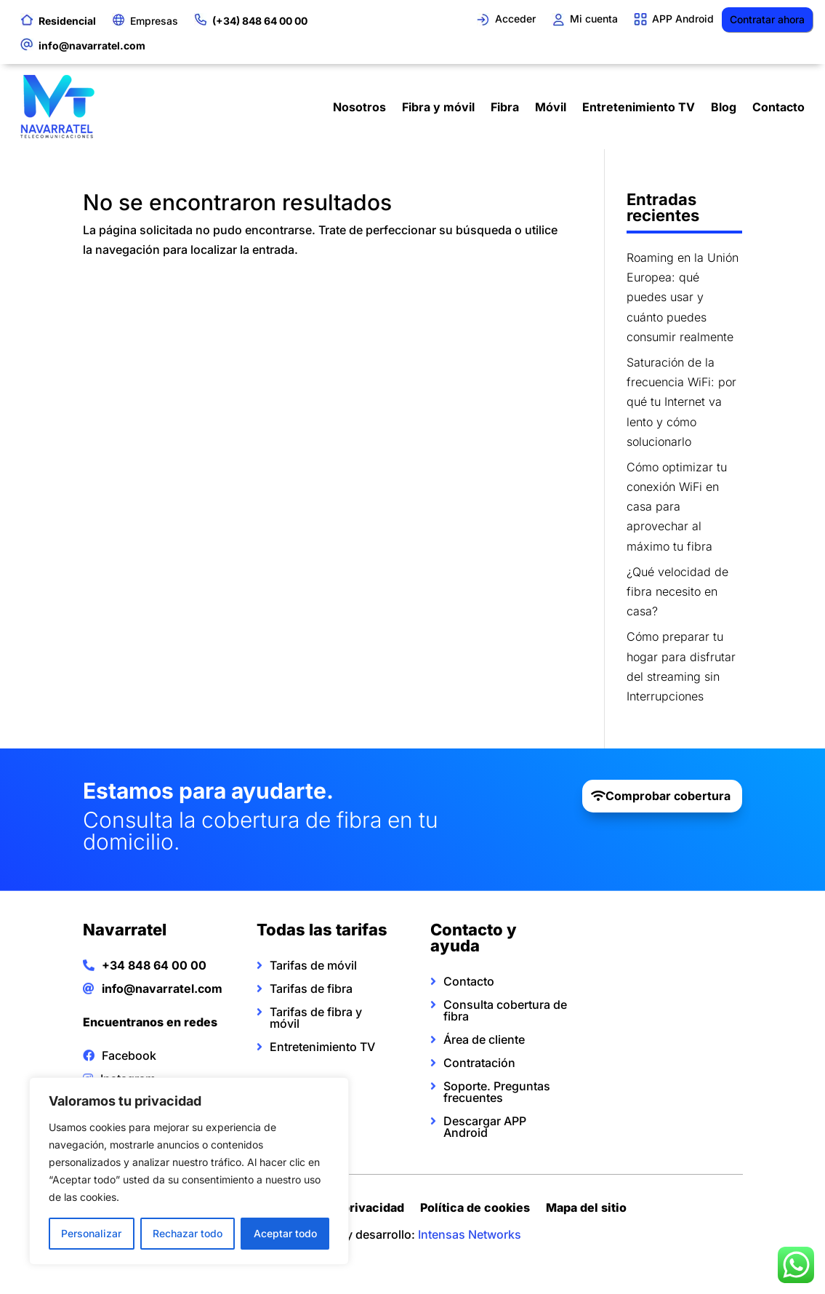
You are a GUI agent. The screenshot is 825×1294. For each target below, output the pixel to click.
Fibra (505, 107)
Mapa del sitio (586, 1209)
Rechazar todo (187, 1233)
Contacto (778, 107)
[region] (189, 1171)
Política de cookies (475, 1209)
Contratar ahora (767, 19)
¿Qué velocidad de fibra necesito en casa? (677, 591)
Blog (723, 107)
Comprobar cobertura (668, 795)
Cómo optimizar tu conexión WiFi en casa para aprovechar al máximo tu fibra (677, 507)
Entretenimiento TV (638, 107)
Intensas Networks (469, 1234)
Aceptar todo (285, 1233)
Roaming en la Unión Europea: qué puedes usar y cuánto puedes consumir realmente (683, 297)
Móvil (550, 107)
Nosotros (359, 107)
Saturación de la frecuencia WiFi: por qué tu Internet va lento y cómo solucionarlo (681, 402)
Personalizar (91, 1233)
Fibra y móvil (438, 107)
